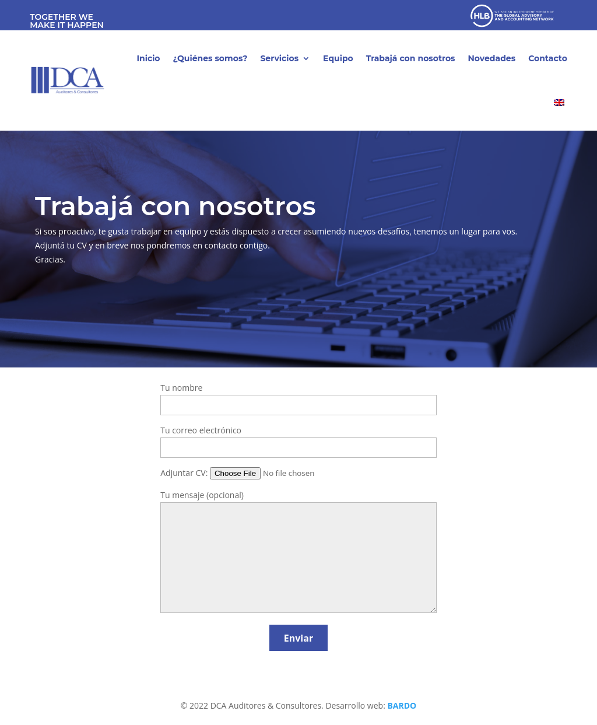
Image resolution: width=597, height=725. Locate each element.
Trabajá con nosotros (410, 58)
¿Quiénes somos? (210, 58)
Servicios (279, 58)
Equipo (338, 58)
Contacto (547, 58)
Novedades (492, 58)
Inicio (148, 58)
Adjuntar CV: (260, 472)
